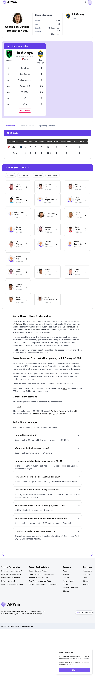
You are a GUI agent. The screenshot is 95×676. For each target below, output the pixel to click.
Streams (86, 596)
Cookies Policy (80, 663)
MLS (25, 59)
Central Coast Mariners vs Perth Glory (43, 599)
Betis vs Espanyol (8, 596)
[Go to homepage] (10, 2)
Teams (85, 592)
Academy (86, 599)
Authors (66, 589)
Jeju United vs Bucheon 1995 (40, 596)
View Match (25, 111)
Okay (74, 670)
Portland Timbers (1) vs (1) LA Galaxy (48, 428)
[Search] (86, 2)
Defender (38, 175)
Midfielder (23, 175)
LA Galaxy (17, 339)
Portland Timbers (58, 426)
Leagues (86, 589)
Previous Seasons (27, 126)
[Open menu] (90, 2)
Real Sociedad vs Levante (11, 589)
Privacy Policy (68, 596)
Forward (10, 175)
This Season (10, 126)
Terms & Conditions (70, 602)
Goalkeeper (53, 175)
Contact (66, 592)
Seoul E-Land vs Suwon (38, 586)
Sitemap (66, 606)
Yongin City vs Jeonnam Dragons (41, 589)
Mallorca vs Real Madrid (10, 592)
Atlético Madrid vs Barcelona (12, 599)
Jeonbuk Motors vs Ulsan (38, 592)
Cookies (66, 599)
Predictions (87, 586)
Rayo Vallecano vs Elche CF (12, 586)
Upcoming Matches (47, 126)
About (65, 586)
